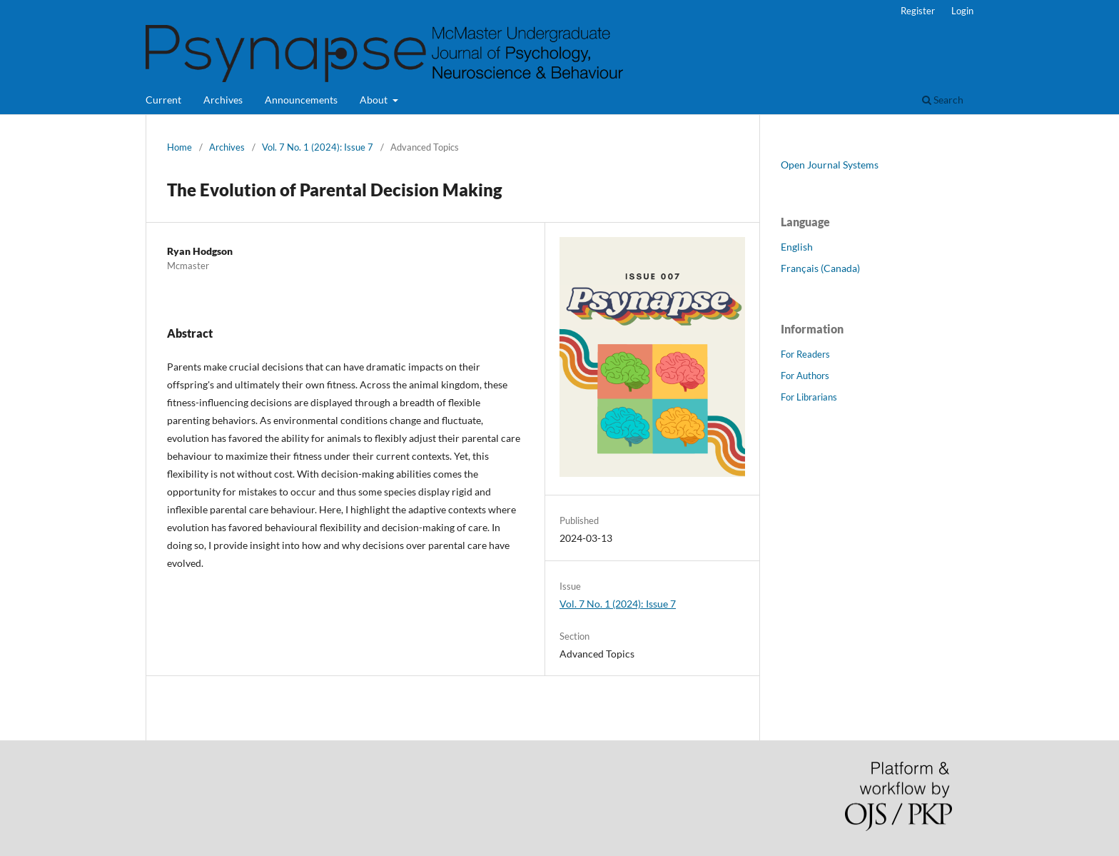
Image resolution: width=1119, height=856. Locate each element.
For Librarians (809, 397)
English (797, 247)
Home (179, 147)
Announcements (301, 100)
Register (918, 10)
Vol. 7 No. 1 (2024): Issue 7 (317, 147)
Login (962, 10)
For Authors (805, 375)
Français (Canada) (820, 268)
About (375, 100)
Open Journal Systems (830, 164)
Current (163, 100)
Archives (223, 100)
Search (942, 100)
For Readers (805, 354)
